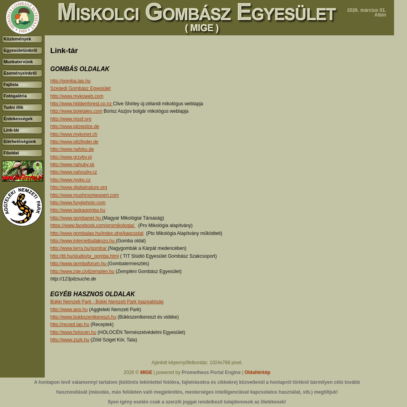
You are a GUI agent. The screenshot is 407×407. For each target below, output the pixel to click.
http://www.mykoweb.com (76, 96)
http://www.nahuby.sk (72, 164)
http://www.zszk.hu (69, 340)
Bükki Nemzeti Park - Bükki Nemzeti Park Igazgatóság (107, 301)
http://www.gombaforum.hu (79, 263)
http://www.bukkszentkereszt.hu (83, 317)
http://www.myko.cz (70, 180)
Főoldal (11, 152)
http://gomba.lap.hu (70, 81)
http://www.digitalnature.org (78, 187)
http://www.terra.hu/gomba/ (79, 248)
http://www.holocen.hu (73, 332)
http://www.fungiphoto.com (78, 202)
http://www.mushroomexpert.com (84, 195)
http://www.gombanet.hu (76, 218)
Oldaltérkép (257, 372)
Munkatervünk (18, 61)
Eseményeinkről (20, 73)
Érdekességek (18, 118)
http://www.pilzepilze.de (74, 126)
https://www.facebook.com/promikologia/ (92, 225)
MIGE (146, 372)
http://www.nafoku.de (72, 149)
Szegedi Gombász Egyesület (80, 88)
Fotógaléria (15, 96)
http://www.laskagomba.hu (77, 210)
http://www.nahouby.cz (73, 172)
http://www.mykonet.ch (73, 134)
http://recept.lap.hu (69, 324)
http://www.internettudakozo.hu (83, 241)
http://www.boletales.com (76, 111)
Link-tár (11, 130)
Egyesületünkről (20, 50)
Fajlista (11, 84)
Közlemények (17, 39)
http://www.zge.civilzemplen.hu (82, 271)
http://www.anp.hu (69, 309)
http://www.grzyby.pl (71, 157)
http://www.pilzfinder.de (74, 142)
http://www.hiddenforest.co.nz (81, 103)
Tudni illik (14, 107)
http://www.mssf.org (70, 119)
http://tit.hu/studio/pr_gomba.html (84, 256)
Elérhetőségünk (20, 141)
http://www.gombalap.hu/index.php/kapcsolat (96, 233)
